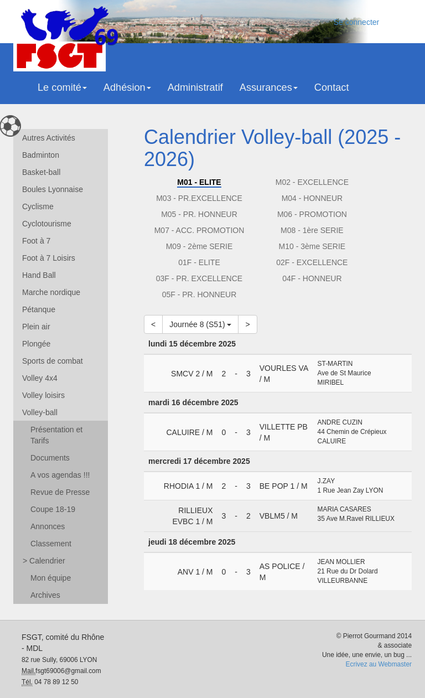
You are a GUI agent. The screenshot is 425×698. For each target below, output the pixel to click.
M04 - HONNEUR (312, 198)
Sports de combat (52, 360)
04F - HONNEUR (311, 278)
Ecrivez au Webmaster (379, 664)
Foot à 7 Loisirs (48, 258)
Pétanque (38, 309)
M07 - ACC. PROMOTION (199, 230)
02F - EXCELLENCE (312, 262)
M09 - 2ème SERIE (199, 246)
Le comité (62, 87)
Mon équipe (50, 577)
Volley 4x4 (40, 378)
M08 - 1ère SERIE (312, 230)
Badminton (40, 155)
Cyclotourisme (46, 223)
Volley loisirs (43, 395)
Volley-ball (40, 412)
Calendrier (44, 560)
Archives (45, 595)
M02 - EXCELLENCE (312, 182)
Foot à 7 (36, 240)
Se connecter (357, 22)
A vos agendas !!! (60, 474)
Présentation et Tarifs (56, 435)
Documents (50, 457)
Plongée (36, 343)
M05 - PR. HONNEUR (199, 214)
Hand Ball (39, 275)
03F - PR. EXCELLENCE (199, 278)
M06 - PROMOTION (312, 214)
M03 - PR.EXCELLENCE (199, 198)
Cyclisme (38, 206)
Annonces (47, 526)
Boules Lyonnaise (52, 189)
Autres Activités (48, 137)
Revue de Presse (60, 492)
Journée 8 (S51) (200, 324)
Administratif (195, 87)
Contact (331, 87)
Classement (50, 543)
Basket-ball (41, 172)
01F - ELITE (199, 262)
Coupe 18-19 (52, 509)
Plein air (36, 326)
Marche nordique (51, 292)
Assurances (269, 87)
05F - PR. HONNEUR (199, 294)
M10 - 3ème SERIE (312, 246)
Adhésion (127, 87)
